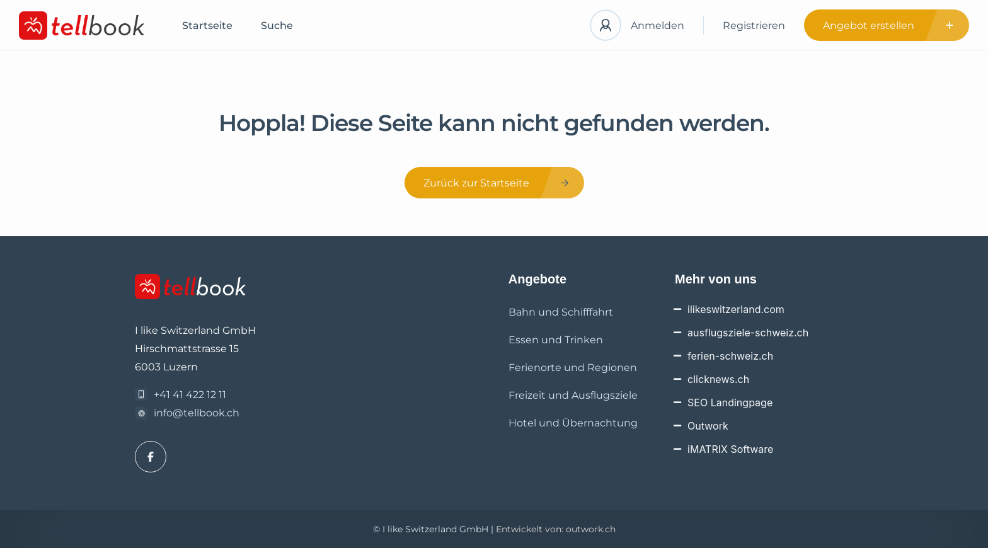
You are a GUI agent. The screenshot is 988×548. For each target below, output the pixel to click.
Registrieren (754, 25)
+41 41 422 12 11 (190, 395)
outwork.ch (591, 529)
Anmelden (657, 25)
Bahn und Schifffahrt (560, 312)
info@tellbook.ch (196, 413)
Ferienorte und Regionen (572, 368)
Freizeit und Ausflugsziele (573, 395)
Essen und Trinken (555, 340)
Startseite (207, 25)
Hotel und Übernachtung (573, 423)
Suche (277, 25)
